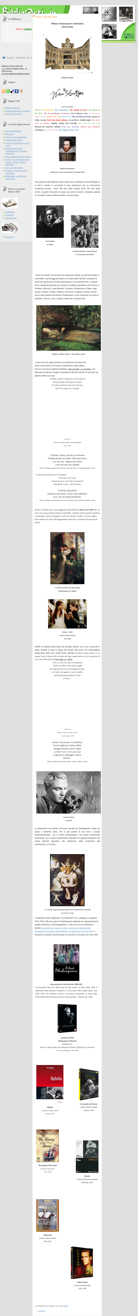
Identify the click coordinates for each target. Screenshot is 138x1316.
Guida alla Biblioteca (13, 131)
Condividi (41, 1311)
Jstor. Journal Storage (14, 168)
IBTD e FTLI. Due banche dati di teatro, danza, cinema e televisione (17, 162)
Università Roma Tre (13, 114)
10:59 (66, 1306)
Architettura (10, 212)
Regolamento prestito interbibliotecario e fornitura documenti (16, 151)
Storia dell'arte (11, 218)
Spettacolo (9, 215)
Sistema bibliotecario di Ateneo (17, 111)
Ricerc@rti (9, 134)
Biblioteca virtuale (12, 108)
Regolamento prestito (13, 140)
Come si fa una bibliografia (16, 137)
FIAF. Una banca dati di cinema (17, 157)
